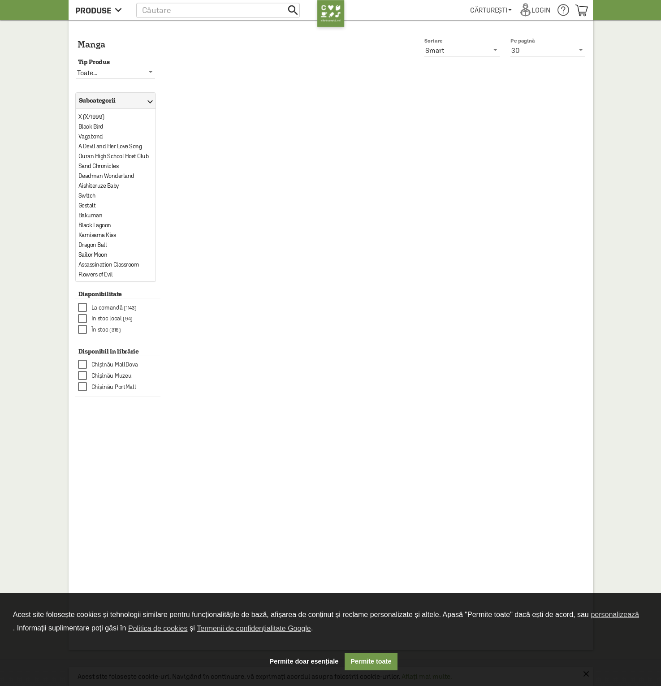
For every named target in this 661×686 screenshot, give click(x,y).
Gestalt (87, 205)
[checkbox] (119, 307)
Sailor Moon (93, 254)
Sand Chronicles (98, 166)
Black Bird (91, 126)
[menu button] (101, 10)
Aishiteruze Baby (98, 185)
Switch (86, 195)
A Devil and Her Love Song (110, 146)
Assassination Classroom (108, 264)
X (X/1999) (91, 116)
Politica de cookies (158, 628)
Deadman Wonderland (106, 176)
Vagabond (90, 136)
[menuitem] (491, 10)
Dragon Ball (92, 245)
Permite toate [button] (370, 661)
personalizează (615, 614)
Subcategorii (114, 100)
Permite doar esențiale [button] (304, 661)
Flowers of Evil (95, 274)
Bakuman (90, 215)
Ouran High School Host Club (113, 156)
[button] (218, 10)
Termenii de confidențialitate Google (254, 628)
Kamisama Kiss (97, 235)
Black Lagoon (94, 225)
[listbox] (548, 50)
